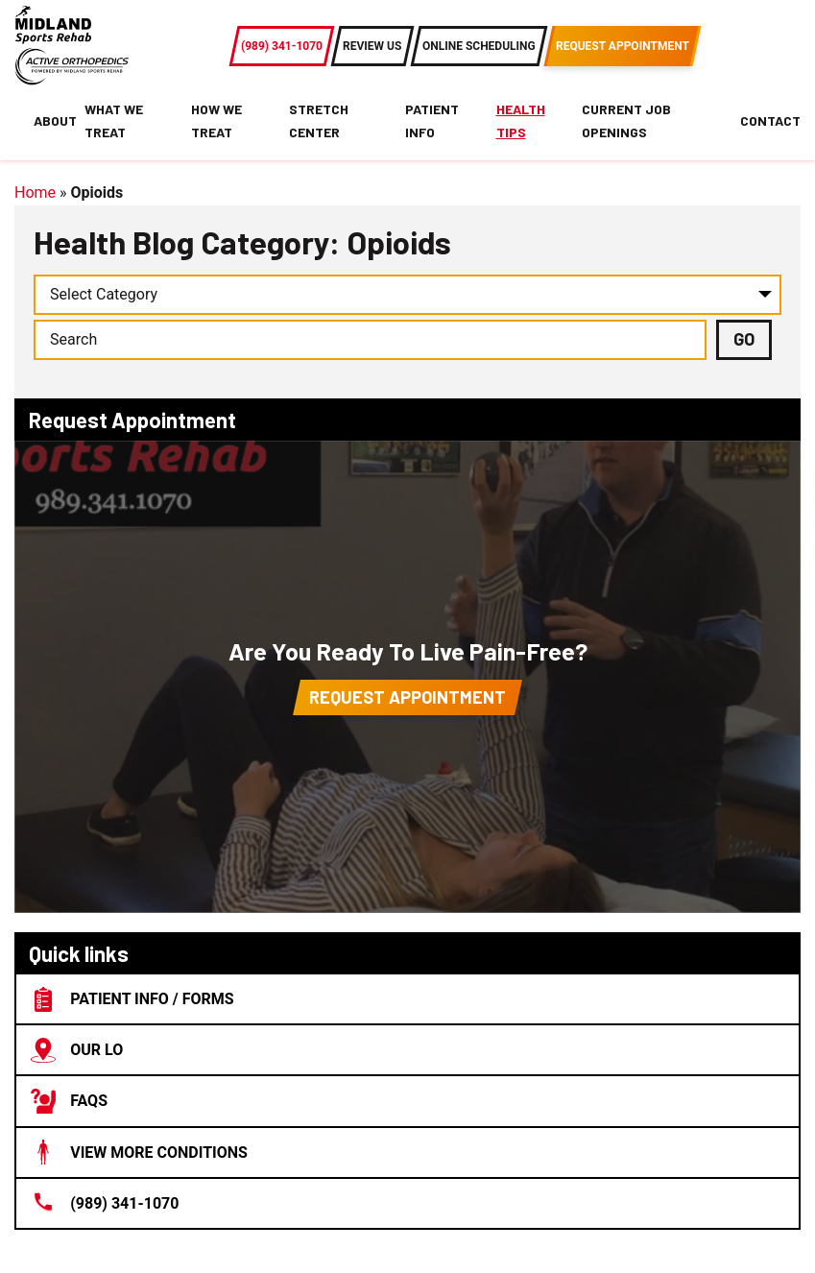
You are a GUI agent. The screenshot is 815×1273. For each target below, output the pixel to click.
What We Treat (113, 120)
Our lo (77, 1050)
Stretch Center (318, 120)
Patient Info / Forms (132, 999)
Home (35, 192)
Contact (770, 120)
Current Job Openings (626, 120)
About (55, 120)
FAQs (69, 1101)
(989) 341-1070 (105, 1202)
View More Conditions (139, 1152)
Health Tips (520, 120)
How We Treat (216, 120)
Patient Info (432, 120)
